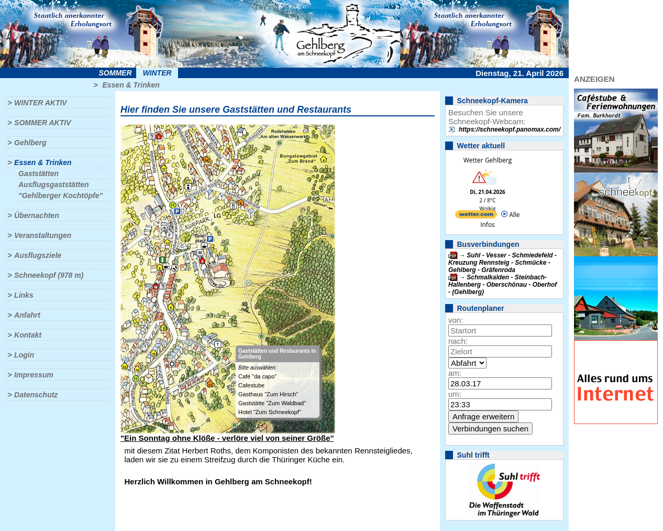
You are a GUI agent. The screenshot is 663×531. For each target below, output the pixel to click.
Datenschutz (36, 395)
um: (454, 393)
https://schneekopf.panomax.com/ (509, 129)
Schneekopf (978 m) (48, 275)
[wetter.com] (476, 216)
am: (454, 373)
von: (455, 320)
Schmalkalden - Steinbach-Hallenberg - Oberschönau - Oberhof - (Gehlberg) (502, 285)
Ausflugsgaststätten (53, 184)
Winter (156, 73)
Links (24, 295)
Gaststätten (38, 173)
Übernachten (36, 215)
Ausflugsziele (37, 255)
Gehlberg (30, 142)
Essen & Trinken (130, 85)
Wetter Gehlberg (487, 160)
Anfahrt (27, 315)
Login (24, 355)
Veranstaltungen (42, 235)
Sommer (115, 73)
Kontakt (27, 335)
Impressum (33, 375)
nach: (458, 341)
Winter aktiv (40, 103)
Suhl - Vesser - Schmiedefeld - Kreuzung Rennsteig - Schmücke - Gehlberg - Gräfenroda (502, 263)
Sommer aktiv (42, 122)
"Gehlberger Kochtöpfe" (60, 195)
